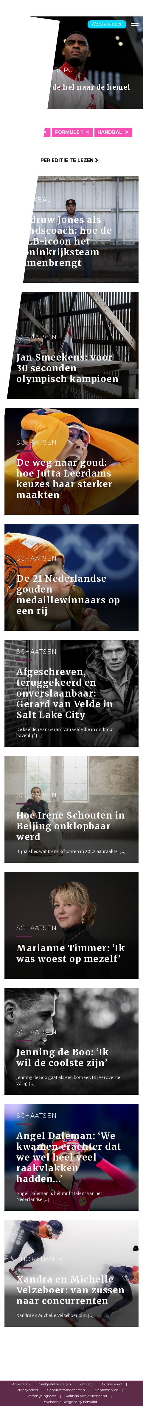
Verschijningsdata (42, 1396)
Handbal (109, 132)
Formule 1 (69, 132)
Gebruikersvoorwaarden (66, 1390)
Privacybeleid (27, 1390)
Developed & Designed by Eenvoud (69, 1402)
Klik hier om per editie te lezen (51, 160)
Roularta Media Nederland (86, 1396)
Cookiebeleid (112, 1384)
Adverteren (21, 1384)
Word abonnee (106, 24)
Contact (86, 1384)
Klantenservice (106, 1390)
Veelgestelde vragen (55, 1384)
